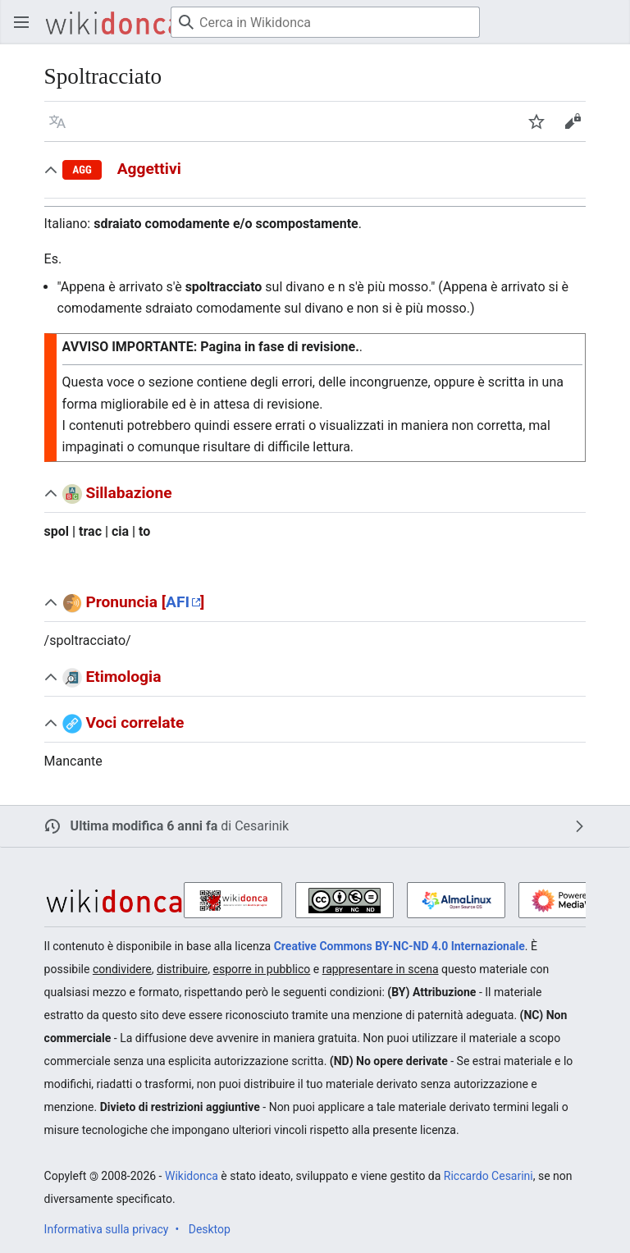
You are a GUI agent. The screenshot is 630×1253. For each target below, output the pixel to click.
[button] (57, 121)
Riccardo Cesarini (488, 1175)
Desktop (210, 1229)
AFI (177, 601)
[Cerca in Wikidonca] (325, 22)
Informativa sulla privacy (106, 1229)
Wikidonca (191, 1175)
